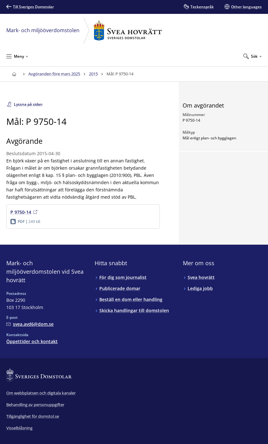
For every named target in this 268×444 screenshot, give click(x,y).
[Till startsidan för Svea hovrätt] (14, 74)
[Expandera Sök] (252, 56)
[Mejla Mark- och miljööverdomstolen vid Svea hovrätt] (30, 324)
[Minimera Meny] (17, 56)
